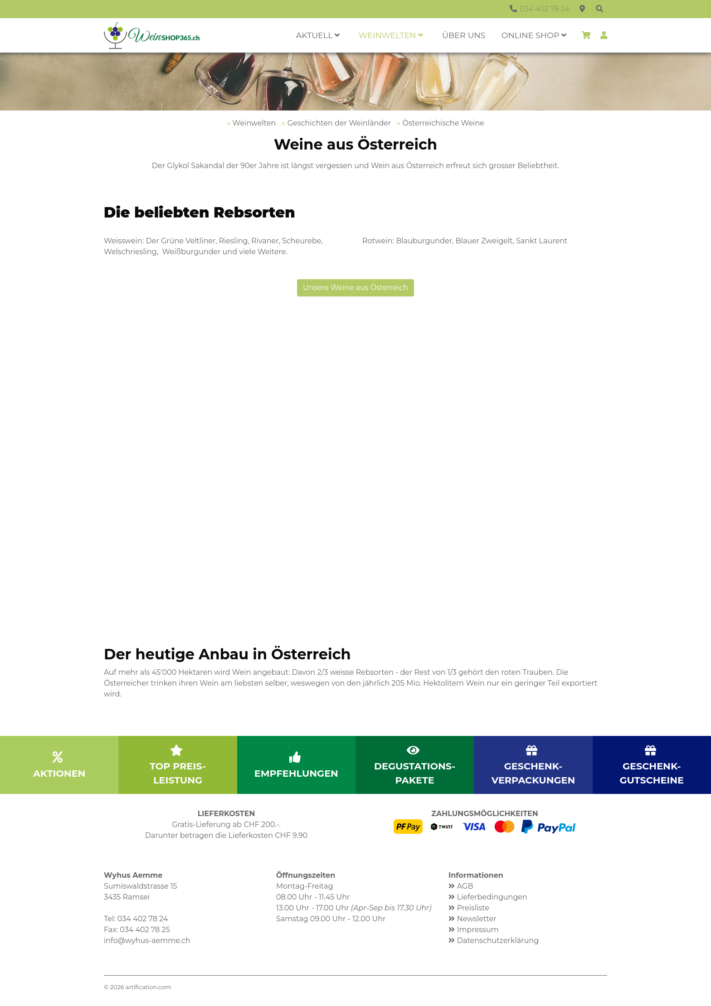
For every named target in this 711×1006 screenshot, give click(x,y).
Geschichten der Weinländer (339, 123)
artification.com (148, 987)
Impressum (478, 929)
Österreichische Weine (443, 123)
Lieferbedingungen (492, 897)
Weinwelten (254, 123)
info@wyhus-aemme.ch (147, 940)
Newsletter (477, 918)
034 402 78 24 (142, 918)
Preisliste (473, 908)
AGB (465, 886)
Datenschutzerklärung (498, 940)
